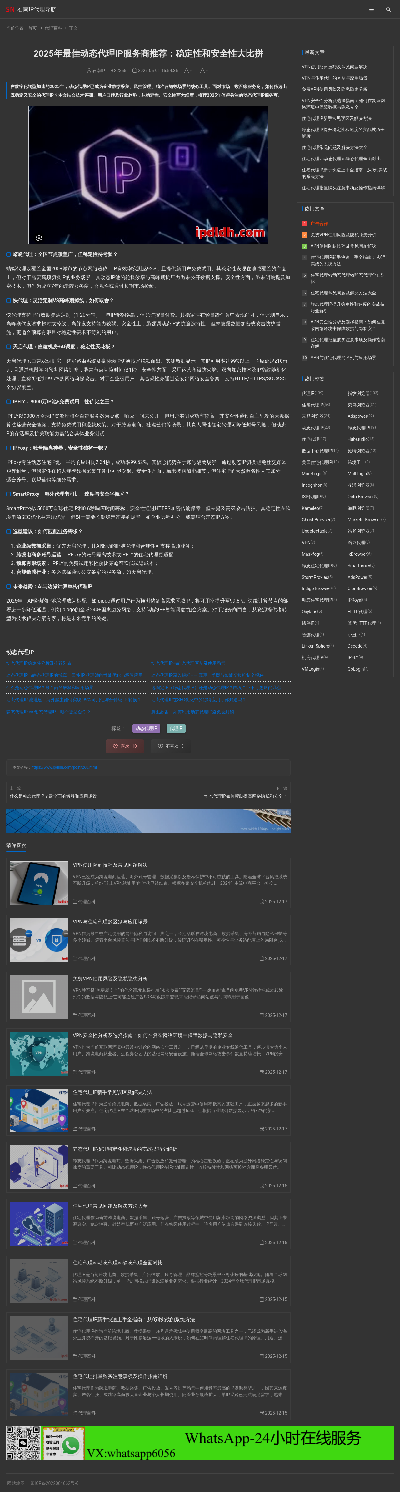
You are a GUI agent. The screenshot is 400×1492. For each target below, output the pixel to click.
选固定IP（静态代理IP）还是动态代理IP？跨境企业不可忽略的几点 (216, 687)
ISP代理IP (311, 496)
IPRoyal (355, 600)
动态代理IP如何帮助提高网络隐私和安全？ (245, 796)
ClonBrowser (360, 588)
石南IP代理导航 (37, 9)
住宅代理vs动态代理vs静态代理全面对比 (118, 1263)
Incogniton (312, 485)
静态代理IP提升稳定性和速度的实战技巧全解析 (125, 1149)
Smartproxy (359, 565)
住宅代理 (310, 439)
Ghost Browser (316, 519)
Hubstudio (358, 439)
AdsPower (358, 577)
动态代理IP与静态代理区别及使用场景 (188, 663)
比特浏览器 (359, 450)
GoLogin (356, 669)
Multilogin (357, 473)
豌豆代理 (356, 542)
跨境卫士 (356, 462)
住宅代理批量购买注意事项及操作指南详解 (120, 1376)
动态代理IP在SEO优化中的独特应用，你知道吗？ (199, 699)
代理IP (176, 728)
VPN (306, 542)
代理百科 (53, 28)
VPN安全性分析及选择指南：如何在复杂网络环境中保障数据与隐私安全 (153, 1035)
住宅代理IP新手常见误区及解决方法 (112, 1092)
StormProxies (315, 577)
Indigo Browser (316, 588)
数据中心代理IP (317, 450)
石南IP (98, 70)
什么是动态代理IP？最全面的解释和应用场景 (49, 687)
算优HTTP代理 (362, 623)
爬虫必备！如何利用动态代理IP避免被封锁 (192, 711)
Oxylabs (309, 611)
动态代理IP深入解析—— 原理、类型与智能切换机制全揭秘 (207, 675)
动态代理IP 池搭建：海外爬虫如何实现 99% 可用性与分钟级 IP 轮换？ (74, 699)
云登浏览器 (313, 416)
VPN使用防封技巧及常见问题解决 (110, 865)
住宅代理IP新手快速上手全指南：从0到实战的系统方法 (134, 1319)
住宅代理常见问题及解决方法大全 (110, 1206)
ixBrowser (357, 554)
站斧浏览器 (359, 531)
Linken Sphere (315, 645)
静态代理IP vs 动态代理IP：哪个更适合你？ (48, 711)
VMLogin (310, 669)
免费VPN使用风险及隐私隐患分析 (110, 979)
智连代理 (310, 634)
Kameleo (310, 508)
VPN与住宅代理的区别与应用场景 (110, 922)
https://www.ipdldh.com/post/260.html (64, 767)
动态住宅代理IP (317, 600)
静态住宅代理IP (317, 565)
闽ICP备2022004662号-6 (54, 1483)
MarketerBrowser (364, 519)
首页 (32, 28)
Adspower (358, 416)
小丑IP (354, 634)
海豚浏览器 (359, 508)
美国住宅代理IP (317, 462)
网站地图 (16, 1483)
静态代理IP (358, 427)
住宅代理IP (312, 404)
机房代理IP (312, 657)
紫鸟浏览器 (359, 404)
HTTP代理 (358, 611)
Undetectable (315, 531)
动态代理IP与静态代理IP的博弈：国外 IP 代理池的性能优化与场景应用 (74, 675)
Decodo (355, 645)
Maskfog (310, 554)
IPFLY (353, 657)
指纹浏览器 (359, 393)
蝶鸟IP (308, 623)
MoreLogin (312, 473)
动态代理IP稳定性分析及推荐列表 (39, 663)
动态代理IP (146, 728)
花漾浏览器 (359, 485)
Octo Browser (361, 496)
